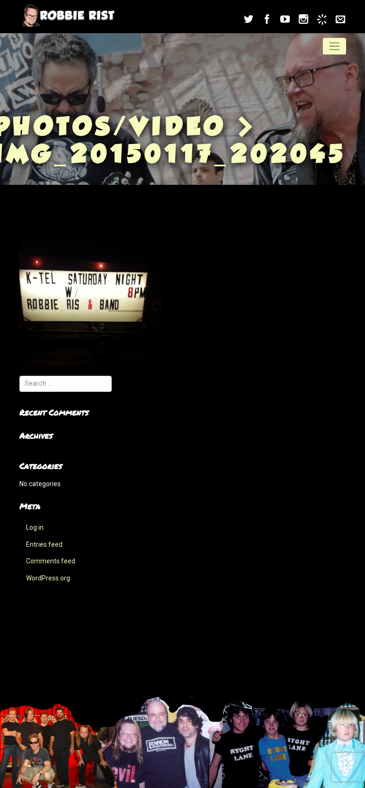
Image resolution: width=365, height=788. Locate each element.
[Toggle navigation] (334, 46)
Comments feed (50, 561)
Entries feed (44, 544)
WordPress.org (48, 578)
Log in (35, 527)
